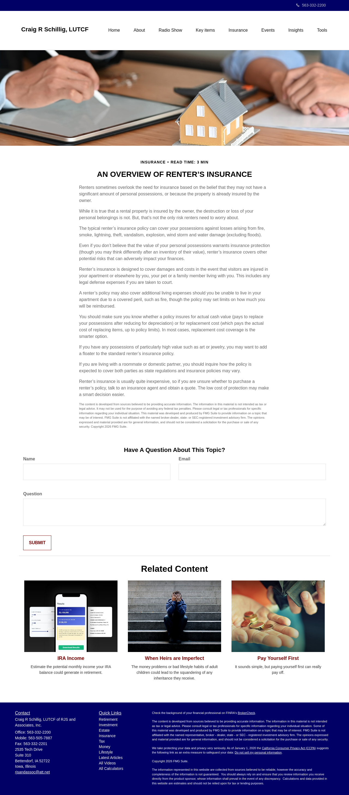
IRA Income (71, 658)
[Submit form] (37, 542)
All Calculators (111, 768)
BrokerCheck (246, 712)
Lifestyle (106, 752)
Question (32, 494)
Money (104, 747)
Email (184, 459)
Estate (104, 730)
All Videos (107, 763)
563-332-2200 (311, 5)
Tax (102, 741)
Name (29, 459)
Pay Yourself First (278, 658)
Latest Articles (111, 757)
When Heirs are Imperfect (174, 658)
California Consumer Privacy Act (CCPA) (289, 748)
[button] (139, 30)
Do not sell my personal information (258, 752)
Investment (108, 725)
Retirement (108, 719)
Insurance (107, 736)
